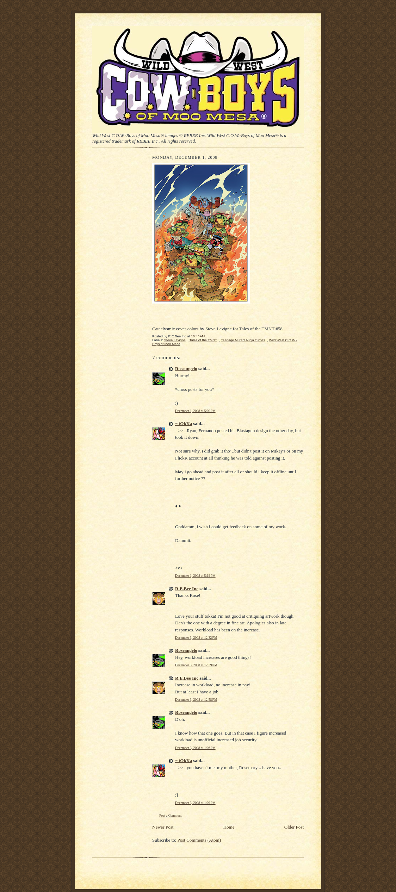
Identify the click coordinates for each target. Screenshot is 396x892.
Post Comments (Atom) (199, 840)
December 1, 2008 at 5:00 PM (195, 411)
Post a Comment (170, 815)
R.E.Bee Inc (186, 588)
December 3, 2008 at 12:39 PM (196, 665)
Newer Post (162, 827)
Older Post (294, 827)
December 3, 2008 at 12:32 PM (196, 638)
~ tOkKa (183, 423)
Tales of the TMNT (203, 340)
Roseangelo (186, 368)
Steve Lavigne (175, 340)
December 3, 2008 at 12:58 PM (196, 699)
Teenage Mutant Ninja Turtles (243, 340)
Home (229, 827)
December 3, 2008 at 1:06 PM (195, 748)
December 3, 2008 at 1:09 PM (195, 803)
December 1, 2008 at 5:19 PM (195, 576)
